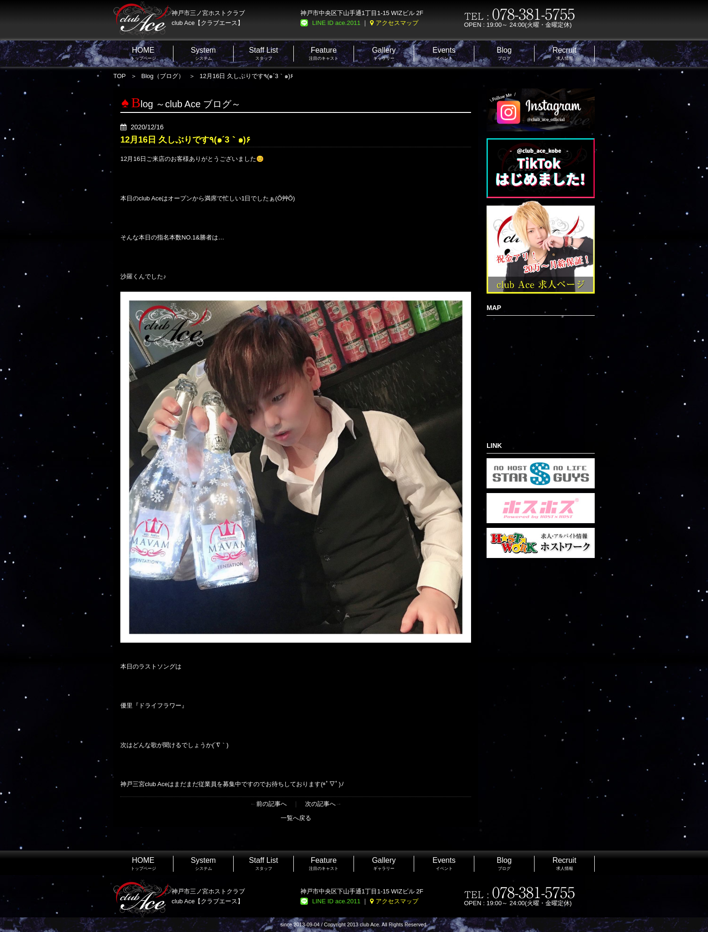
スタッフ (263, 53)
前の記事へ (271, 803)
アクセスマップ (397, 22)
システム (203, 53)
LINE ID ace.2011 (336, 22)
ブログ (503, 53)
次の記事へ (320, 803)
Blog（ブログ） (163, 76)
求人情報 (564, 53)
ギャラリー (384, 53)
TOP (119, 76)
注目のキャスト (323, 53)
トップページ (143, 53)
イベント (444, 53)
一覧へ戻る (296, 817)
